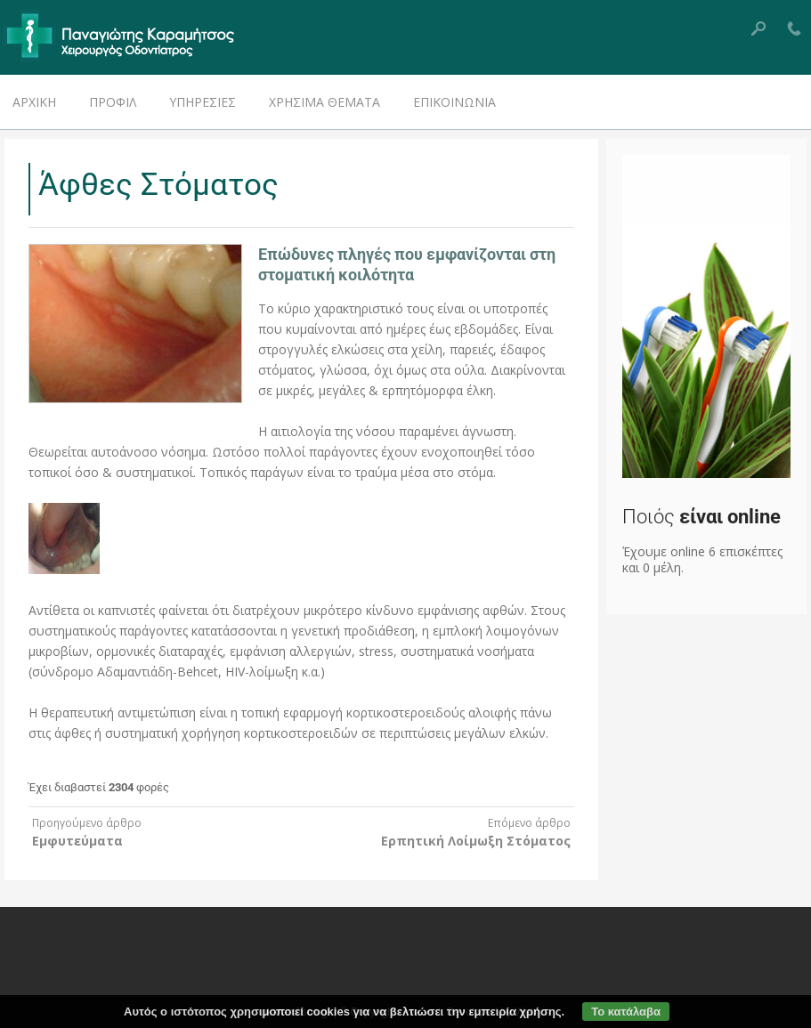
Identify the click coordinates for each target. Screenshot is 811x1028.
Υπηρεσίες (202, 101)
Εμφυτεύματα (77, 840)
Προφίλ (112, 101)
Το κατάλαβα (626, 1011)
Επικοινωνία (454, 101)
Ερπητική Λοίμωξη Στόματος (476, 840)
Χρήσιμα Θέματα (324, 101)
